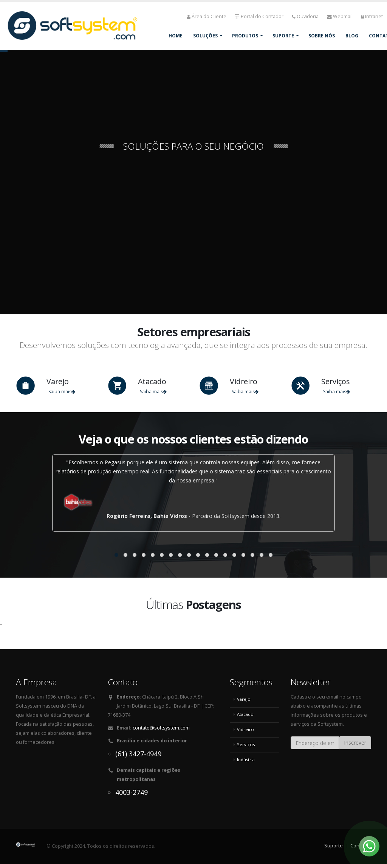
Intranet (372, 16)
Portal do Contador (259, 16)
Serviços (246, 744)
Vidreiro (245, 729)
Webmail (340, 16)
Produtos (245, 35)
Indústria (246, 759)
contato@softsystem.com (161, 728)
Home (176, 35)
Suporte (283, 35)
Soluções (205, 35)
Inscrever (355, 742)
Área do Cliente (206, 16)
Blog (351, 35)
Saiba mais (61, 391)
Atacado (245, 714)
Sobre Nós (321, 35)
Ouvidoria (305, 16)
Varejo (244, 699)
